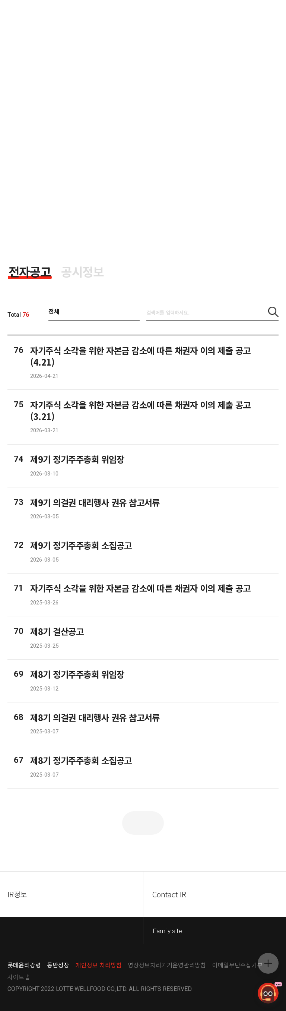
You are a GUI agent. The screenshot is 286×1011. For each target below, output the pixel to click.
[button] (273, 312)
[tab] (29, 271)
